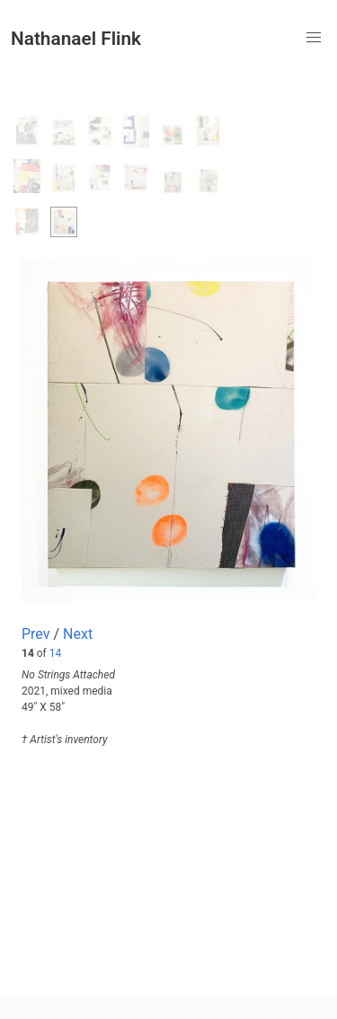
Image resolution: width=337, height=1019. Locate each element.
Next (78, 633)
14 (55, 653)
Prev (36, 633)
